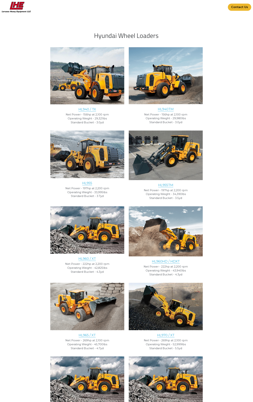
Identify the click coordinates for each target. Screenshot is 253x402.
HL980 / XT (126, 323)
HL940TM (126, 112)
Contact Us (239, 7)
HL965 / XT (54, 254)
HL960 (123, 182)
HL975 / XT (198, 254)
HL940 (51, 112)
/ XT (131, 182)
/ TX (60, 112)
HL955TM (54, 184)
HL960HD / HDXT (198, 184)
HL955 (198, 104)
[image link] (16, 6)
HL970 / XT (126, 254)
